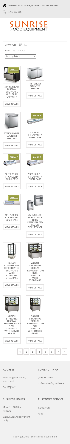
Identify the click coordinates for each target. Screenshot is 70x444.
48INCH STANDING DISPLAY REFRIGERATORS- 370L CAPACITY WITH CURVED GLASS (13, 325)
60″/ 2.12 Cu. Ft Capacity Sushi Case (11, 177)
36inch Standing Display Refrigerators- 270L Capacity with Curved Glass (36, 325)
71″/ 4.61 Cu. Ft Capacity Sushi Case (35, 135)
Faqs (40, 413)
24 (18, 50)
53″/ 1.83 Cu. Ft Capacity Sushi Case (35, 177)
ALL (23, 50)
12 (14, 50)
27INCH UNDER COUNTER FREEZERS (11, 136)
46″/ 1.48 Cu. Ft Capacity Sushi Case (11, 217)
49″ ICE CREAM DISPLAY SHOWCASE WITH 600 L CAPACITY (11, 91)
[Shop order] (20, 56)
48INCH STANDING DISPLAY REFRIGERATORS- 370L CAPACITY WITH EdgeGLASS (36, 272)
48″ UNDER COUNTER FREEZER (35, 86)
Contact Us (44, 408)
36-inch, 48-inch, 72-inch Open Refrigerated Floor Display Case (35, 221)
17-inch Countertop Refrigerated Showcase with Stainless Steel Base (11, 270)
